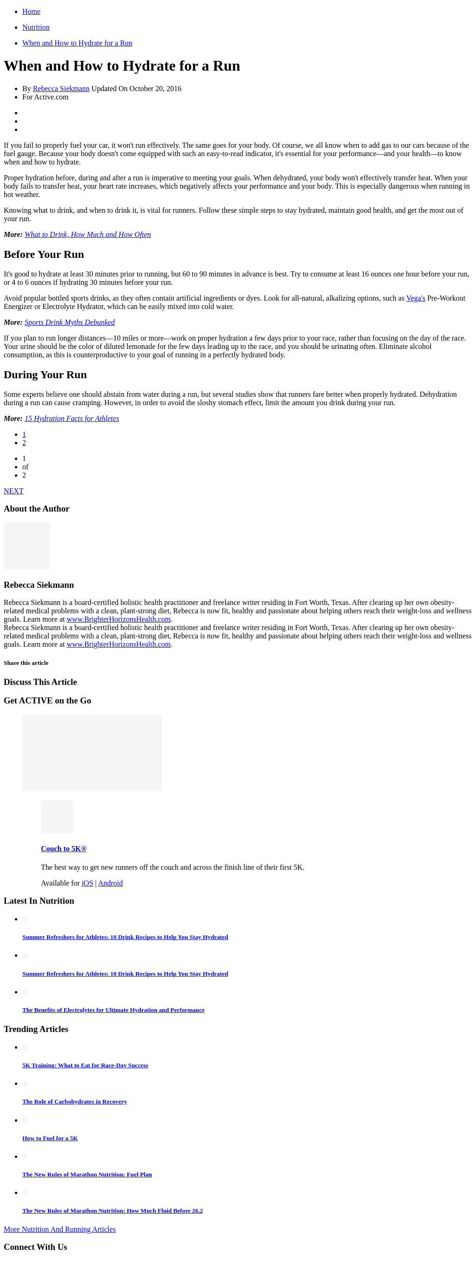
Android (110, 883)
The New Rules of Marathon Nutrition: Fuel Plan (87, 1174)
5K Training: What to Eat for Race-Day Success (85, 1065)
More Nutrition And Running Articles (60, 1229)
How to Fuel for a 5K (50, 1138)
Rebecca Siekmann (61, 88)
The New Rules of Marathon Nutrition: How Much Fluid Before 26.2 (112, 1210)
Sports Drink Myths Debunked (70, 322)
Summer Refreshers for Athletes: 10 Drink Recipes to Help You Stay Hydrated (125, 936)
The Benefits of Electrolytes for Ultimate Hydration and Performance (113, 1009)
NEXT (14, 491)
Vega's (415, 298)
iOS (87, 883)
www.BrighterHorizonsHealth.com (119, 619)
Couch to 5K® (63, 849)
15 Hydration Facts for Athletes (72, 418)
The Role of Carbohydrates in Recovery (74, 1101)
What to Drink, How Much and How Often (88, 234)
